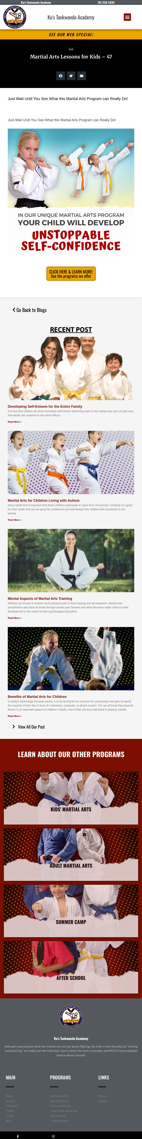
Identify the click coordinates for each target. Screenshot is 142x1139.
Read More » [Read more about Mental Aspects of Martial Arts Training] (15, 618)
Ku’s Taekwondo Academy (71, 1038)
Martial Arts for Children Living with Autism (44, 500)
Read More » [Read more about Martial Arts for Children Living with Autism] (15, 520)
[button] (127, 17)
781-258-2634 (106, 2)
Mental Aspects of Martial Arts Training (40, 599)
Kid (71, 49)
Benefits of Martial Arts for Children (37, 697)
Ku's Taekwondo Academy (71, 17)
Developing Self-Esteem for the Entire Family (45, 406)
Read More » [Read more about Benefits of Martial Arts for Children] (15, 716)
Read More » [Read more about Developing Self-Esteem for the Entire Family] (15, 422)
